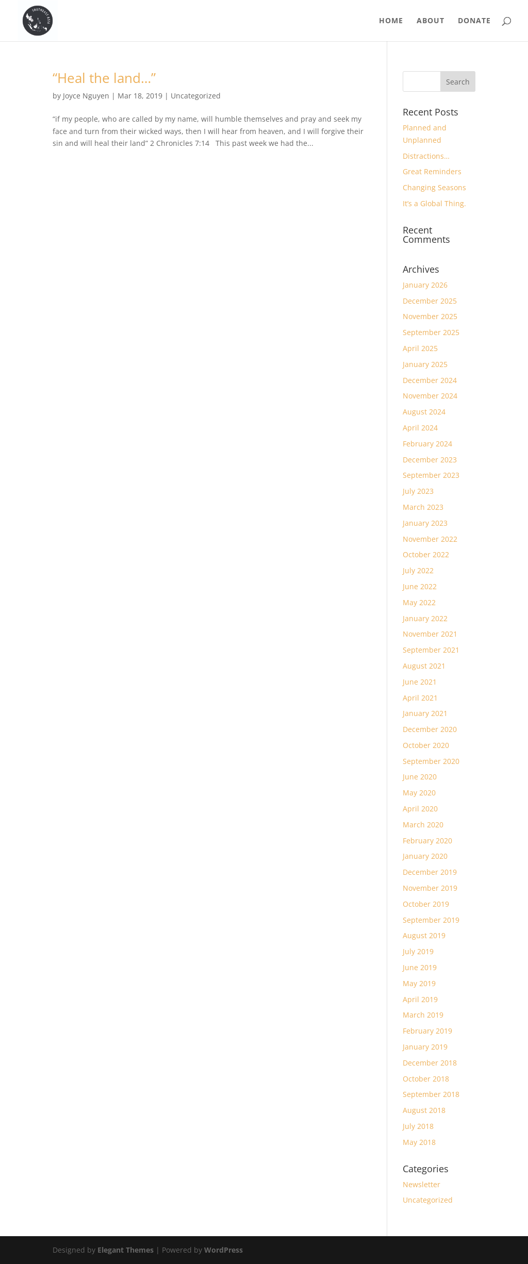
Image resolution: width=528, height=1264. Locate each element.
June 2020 (420, 776)
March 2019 (423, 1015)
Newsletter (421, 1184)
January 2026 (425, 285)
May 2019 (419, 983)
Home (391, 21)
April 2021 (420, 698)
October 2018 (426, 1079)
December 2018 (430, 1063)
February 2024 (427, 443)
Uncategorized (196, 96)
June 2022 (420, 586)
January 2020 (425, 856)
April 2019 (420, 999)
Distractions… (426, 156)
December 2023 (430, 459)
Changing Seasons (434, 187)
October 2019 (426, 904)
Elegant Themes (125, 1250)
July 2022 (418, 570)
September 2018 (431, 1094)
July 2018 (418, 1126)
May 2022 (419, 602)
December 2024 (430, 380)
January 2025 (425, 364)
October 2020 (426, 745)
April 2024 (420, 428)
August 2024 (424, 412)
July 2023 (418, 491)
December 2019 (430, 872)
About (430, 21)
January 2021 (425, 713)
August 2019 (424, 935)
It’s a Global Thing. (434, 203)
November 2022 (430, 539)
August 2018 (424, 1110)
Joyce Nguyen (86, 96)
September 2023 (431, 475)
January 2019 (425, 1047)
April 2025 (420, 348)
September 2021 (431, 650)
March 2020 (423, 824)
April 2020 (420, 808)
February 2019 (427, 1031)
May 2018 (419, 1142)
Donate (474, 21)
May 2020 (419, 792)
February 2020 (427, 840)
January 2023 (425, 523)
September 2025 (431, 332)
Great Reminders (432, 171)
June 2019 (420, 967)
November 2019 (430, 888)
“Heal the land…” (104, 78)
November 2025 (430, 316)
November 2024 (430, 396)
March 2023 (423, 507)
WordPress (223, 1250)
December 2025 (430, 301)
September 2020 (431, 761)
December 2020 (430, 729)
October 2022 (426, 554)
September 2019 (431, 920)
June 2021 (420, 682)
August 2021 (424, 666)
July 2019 (418, 951)
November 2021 (430, 634)
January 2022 (425, 618)
